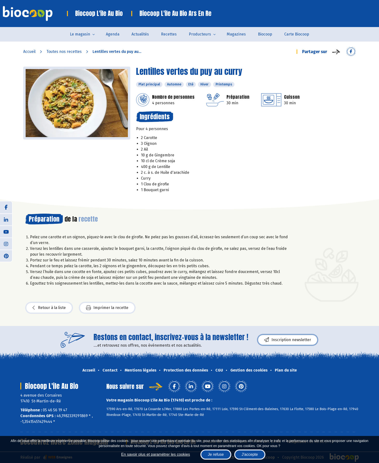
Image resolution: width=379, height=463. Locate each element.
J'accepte (250, 454)
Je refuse (216, 454)
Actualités (140, 34)
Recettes (169, 34)
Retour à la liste (49, 307)
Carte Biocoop (296, 34)
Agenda (112, 34)
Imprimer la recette (107, 307)
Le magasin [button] (80, 34)
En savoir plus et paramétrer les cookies (155, 454)
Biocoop (265, 34)
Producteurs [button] (200, 34)
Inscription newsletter (287, 339)
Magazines (236, 34)
